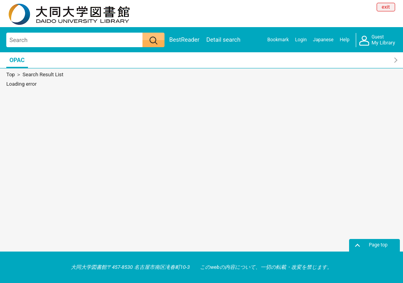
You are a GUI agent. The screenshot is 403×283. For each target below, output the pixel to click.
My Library (377, 40)
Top (10, 74)
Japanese (323, 39)
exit (386, 7)
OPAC (17, 60)
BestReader (184, 39)
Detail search (223, 39)
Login (301, 39)
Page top (378, 245)
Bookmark (277, 39)
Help (344, 39)
